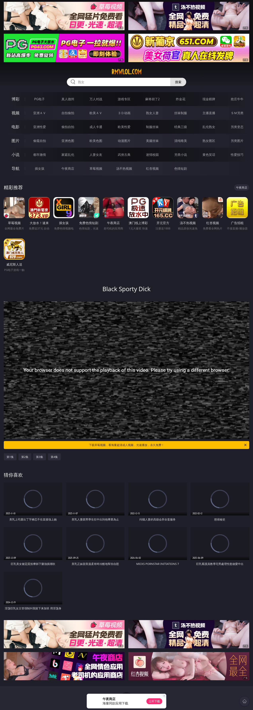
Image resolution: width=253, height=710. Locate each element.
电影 (15, 126)
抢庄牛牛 (237, 99)
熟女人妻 (152, 113)
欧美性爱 (124, 127)
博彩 (15, 99)
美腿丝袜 (152, 141)
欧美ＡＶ (96, 113)
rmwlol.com (126, 72)
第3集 (39, 457)
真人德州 (67, 99)
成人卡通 (96, 127)
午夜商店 (67, 168)
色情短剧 (180, 168)
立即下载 (154, 701)
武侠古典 (124, 154)
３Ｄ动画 (124, 113)
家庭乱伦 (67, 154)
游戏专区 (124, 99)
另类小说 (180, 154)
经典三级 (180, 127)
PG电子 (39, 99)
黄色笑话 (208, 154)
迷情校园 (152, 154)
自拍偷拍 (67, 113)
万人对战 (96, 99)
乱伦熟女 (208, 127)
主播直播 (208, 113)
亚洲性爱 (39, 127)
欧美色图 (96, 141)
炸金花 (180, 99)
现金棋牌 (208, 99)
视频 (15, 113)
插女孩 (39, 168)
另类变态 (237, 127)
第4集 (54, 457)
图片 (15, 140)
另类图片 (237, 141)
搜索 (178, 82)
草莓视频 (96, 168)
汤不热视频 (124, 168)
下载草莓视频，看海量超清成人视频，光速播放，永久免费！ (168, 445)
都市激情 (39, 154)
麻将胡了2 (152, 99)
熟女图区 (208, 141)
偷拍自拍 (67, 127)
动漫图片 (124, 141)
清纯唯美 (180, 141)
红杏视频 (152, 168)
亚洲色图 (67, 141)
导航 (15, 168)
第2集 (24, 457)
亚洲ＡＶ (39, 113)
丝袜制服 (180, 113)
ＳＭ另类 (237, 113)
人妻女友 (96, 154)
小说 (15, 154)
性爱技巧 (237, 154)
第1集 (10, 457)
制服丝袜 (152, 127)
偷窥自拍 (39, 141)
